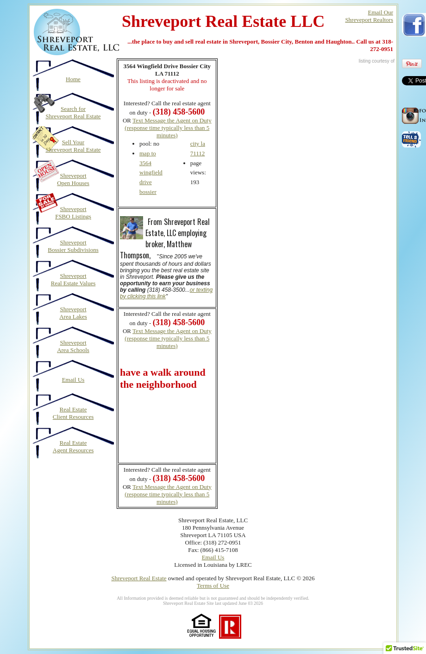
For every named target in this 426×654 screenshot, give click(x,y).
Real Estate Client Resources (73, 413)
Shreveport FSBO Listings (73, 212)
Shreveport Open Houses (73, 179)
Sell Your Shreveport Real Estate (72, 146)
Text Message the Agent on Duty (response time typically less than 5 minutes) (168, 128)
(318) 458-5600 (179, 322)
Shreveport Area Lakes (73, 313)
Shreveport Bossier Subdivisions (73, 246)
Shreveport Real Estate (138, 578)
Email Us (73, 379)
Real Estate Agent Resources (73, 446)
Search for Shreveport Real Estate (72, 112)
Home (73, 79)
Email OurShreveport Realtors (369, 16)
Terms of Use (213, 585)
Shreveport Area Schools (73, 346)
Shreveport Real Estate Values (73, 279)
